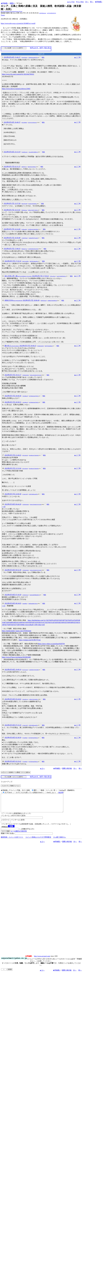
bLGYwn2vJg (25, 669)
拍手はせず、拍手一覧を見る (40, 48)
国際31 (12, 3)
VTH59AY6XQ (25, 375)
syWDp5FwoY (25, 594)
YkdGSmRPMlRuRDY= (35, 594)
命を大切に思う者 (18, 276)
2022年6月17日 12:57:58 (12, 203)
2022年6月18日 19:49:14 (13, 669)
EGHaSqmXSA (40, 345)
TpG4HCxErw (25, 152)
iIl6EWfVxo (24, 166)
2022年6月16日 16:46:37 (12, 122)
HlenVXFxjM (24, 203)
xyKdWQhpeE (25, 238)
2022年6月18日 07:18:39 (13, 595)
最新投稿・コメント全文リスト (12, 841)
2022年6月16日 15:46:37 (12, 57)
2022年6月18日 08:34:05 (13, 603)
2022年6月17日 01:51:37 (12, 166)
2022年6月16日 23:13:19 (12, 152)
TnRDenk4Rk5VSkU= (33, 603)
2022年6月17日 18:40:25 (28, 346)
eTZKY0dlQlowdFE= (33, 494)
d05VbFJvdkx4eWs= (34, 261)
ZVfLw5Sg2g (53, 276)
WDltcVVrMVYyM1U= (33, 210)
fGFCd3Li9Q (25, 455)
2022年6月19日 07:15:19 (13, 725)
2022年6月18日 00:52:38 (13, 570)
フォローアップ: (6, 782)
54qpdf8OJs (24, 603)
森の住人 (12, 346)
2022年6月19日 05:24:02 (13, 699)
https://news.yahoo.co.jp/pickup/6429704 (51, 644)
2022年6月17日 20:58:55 (13, 402)
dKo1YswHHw (25, 261)
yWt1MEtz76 (25, 396)
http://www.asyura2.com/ (42, 960)
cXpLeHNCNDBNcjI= (33, 152)
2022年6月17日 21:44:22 (13, 455)
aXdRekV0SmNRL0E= (52, 300)
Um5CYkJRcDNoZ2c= (61, 276)
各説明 (60, 792)
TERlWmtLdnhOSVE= (33, 57)
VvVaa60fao (24, 737)
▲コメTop (71, 2)
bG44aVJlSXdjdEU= (32, 203)
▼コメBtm (80, 2)
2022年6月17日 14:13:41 (12, 210)
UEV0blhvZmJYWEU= (34, 396)
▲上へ (42, 768)
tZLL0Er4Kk (24, 122)
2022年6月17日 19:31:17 (13, 375)
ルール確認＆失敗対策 (19, 835)
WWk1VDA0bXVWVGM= (35, 375)
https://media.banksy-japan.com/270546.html (16, 631)
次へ (87, 2)
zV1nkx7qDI (25, 494)
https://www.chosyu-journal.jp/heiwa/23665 (16, 89)
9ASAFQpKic (24, 57)
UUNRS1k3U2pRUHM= (33, 229)
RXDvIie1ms (24, 210)
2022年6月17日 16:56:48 (12, 238)
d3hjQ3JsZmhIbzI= (49, 345)
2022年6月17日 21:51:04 (13, 468)
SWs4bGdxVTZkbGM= (34, 455)
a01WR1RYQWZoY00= (33, 248)
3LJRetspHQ (24, 229)
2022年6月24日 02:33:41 (13, 761)
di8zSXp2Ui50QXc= (32, 166)
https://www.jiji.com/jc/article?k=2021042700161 (18, 74)
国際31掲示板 (67, 768)
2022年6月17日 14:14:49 (12, 229)
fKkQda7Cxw (24, 248)
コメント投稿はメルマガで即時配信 (38, 841)
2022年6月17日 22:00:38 (13, 494)
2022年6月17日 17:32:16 (13, 261)
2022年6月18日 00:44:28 (13, 504)
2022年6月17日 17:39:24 (40, 276)
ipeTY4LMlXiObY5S (51, 13)
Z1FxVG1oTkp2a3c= (32, 122)
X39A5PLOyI (25, 699)
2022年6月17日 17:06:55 (12, 248)
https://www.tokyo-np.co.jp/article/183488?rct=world (18, 23)
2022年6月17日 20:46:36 (13, 396)
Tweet (3, 15)
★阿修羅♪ (4, 3)
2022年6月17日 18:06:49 (31, 300)
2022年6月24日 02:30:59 (13, 737)
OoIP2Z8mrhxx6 (42, 13)
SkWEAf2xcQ (43, 300)
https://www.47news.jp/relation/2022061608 (16, 657)
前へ (91, 2)
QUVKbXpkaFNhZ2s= (33, 737)
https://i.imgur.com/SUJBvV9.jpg (30, 640)
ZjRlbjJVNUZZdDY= (33, 699)
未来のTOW (13, 300)
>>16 (3, 507)
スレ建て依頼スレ (59, 841)
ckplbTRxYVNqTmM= (34, 669)
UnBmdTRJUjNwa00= (33, 238)
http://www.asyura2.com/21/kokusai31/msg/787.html (11, 11)
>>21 (3, 606)
